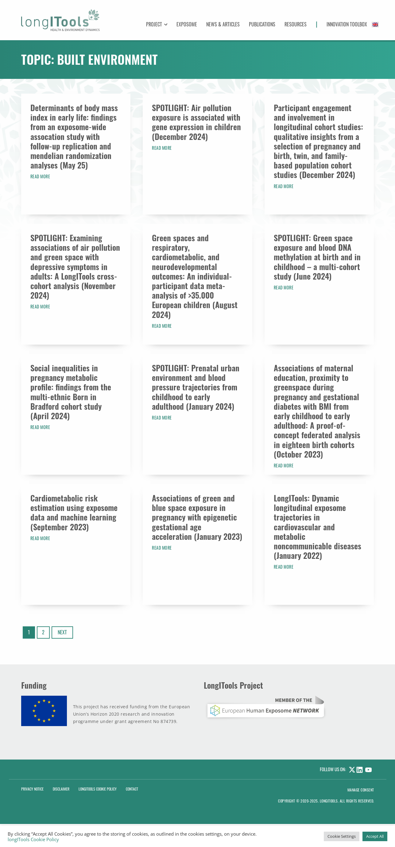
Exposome (186, 24)
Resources (296, 24)
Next (62, 632)
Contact (132, 788)
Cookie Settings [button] (341, 836)
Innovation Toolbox (347, 24)
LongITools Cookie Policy (98, 788)
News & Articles (223, 24)
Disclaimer (61, 788)
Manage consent (360, 789)
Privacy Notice (32, 788)
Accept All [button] (375, 836)
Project (154, 24)
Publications (262, 24)
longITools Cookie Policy (33, 839)
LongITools (329, 800)
